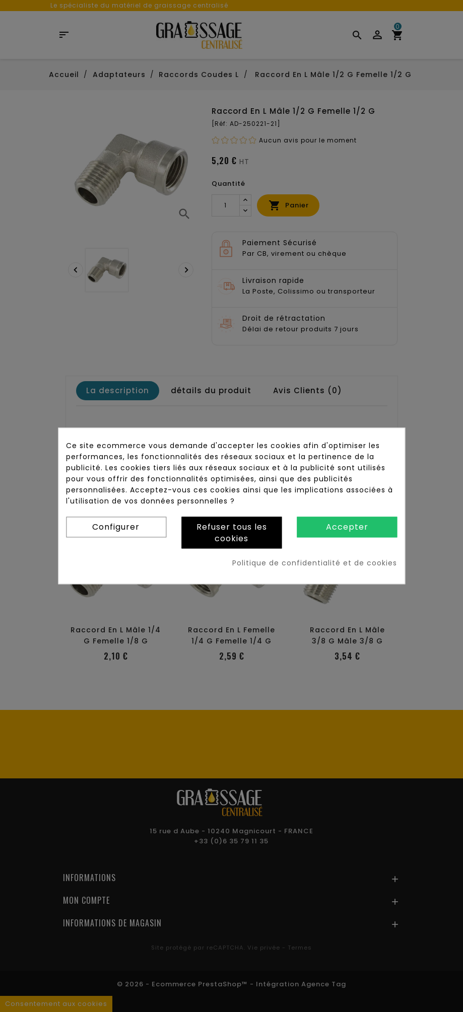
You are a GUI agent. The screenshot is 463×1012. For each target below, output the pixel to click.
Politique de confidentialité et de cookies (314, 563)
